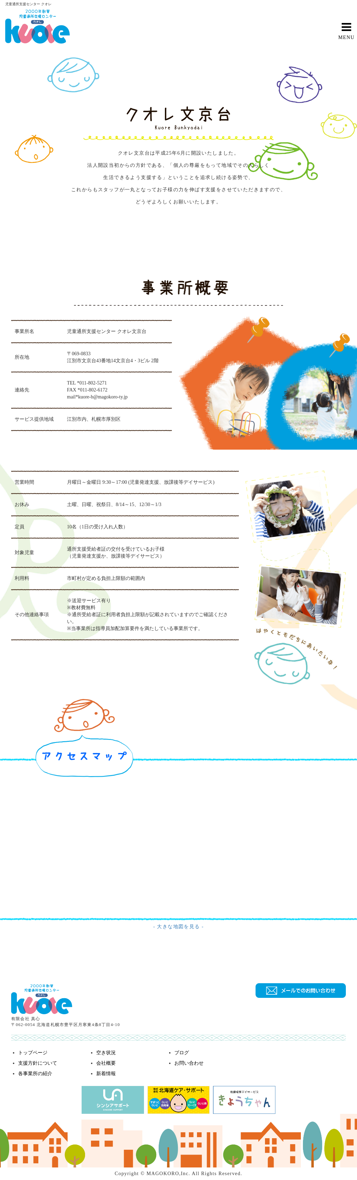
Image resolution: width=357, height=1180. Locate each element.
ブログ (181, 1052)
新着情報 (106, 1073)
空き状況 (106, 1052)
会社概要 (106, 1063)
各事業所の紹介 (35, 1073)
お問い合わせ (189, 1063)
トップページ (32, 1052)
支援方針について (37, 1063)
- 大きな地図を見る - (178, 926)
